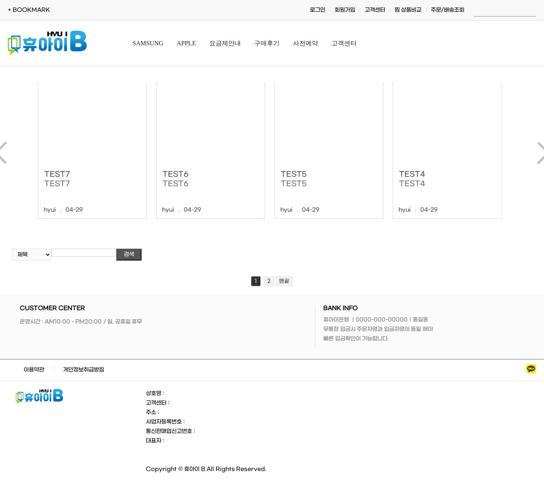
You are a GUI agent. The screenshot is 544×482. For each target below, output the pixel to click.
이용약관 (34, 370)
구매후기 (266, 43)
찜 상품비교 (408, 10)
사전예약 (305, 43)
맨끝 (284, 281)
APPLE (186, 43)
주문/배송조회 (447, 10)
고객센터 (375, 10)
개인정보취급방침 (83, 370)
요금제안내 (225, 43)
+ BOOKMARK (29, 10)
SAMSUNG (147, 43)
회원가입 (345, 10)
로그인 (317, 10)
